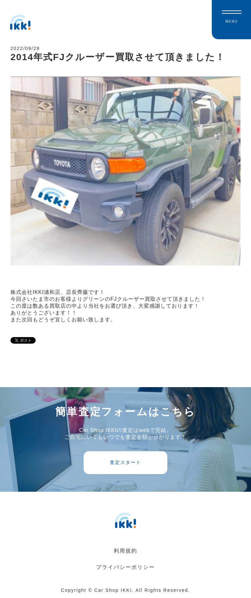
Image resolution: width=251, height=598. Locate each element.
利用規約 (125, 551)
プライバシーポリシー (125, 567)
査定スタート (125, 462)
